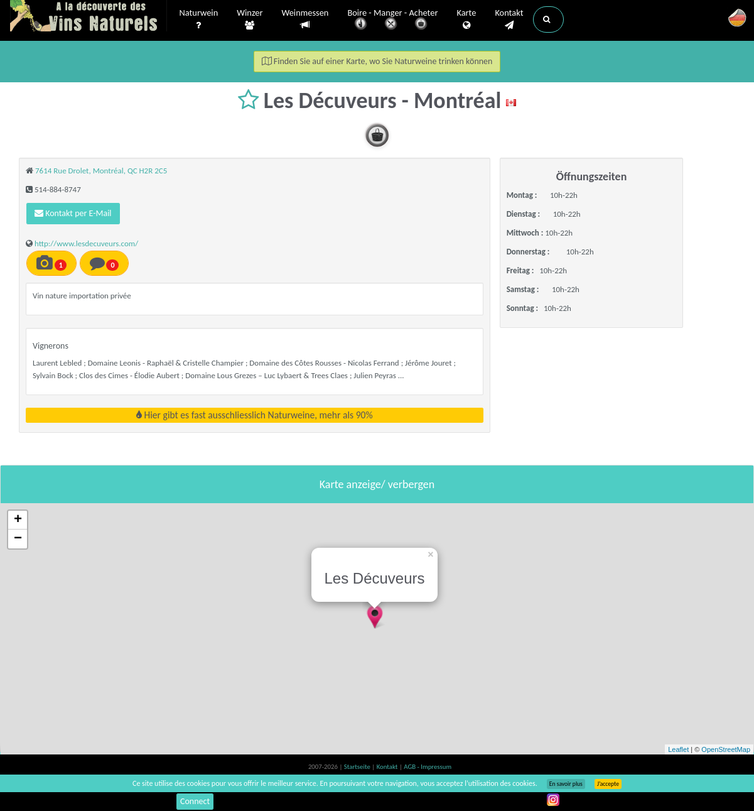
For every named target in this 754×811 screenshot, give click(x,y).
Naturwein (199, 19)
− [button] (18, 539)
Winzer (249, 19)
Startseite (358, 767)
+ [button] (18, 520)
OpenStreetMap (725, 749)
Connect (195, 801)
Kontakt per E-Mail (73, 213)
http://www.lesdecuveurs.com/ (86, 243)
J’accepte (608, 784)
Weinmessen (304, 19)
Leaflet (678, 749)
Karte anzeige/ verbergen (377, 484)
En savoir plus (566, 784)
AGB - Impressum (427, 767)
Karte (466, 19)
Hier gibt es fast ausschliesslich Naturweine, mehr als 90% (254, 415)
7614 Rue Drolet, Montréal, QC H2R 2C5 (101, 170)
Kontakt (509, 19)
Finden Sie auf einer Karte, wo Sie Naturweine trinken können (377, 61)
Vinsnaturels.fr (88, 17)
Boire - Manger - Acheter (392, 20)
